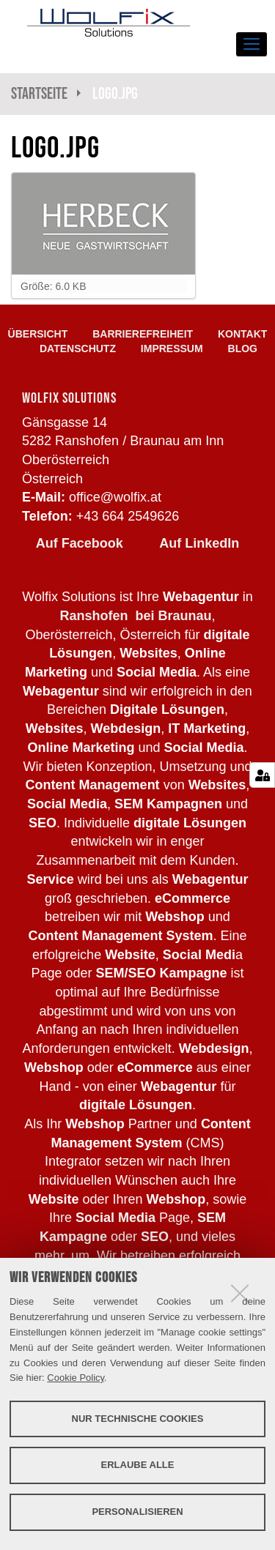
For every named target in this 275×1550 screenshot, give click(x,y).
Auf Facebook (79, 543)
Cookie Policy (75, 1377)
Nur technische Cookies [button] (138, 1418)
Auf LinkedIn (199, 543)
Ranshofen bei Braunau (135, 615)
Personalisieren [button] (137, 1511)
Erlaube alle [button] (138, 1464)
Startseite (39, 93)
